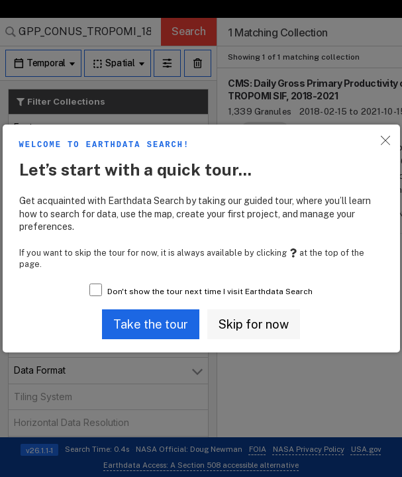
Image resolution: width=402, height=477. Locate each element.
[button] (150, 324)
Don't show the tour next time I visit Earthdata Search (210, 291)
